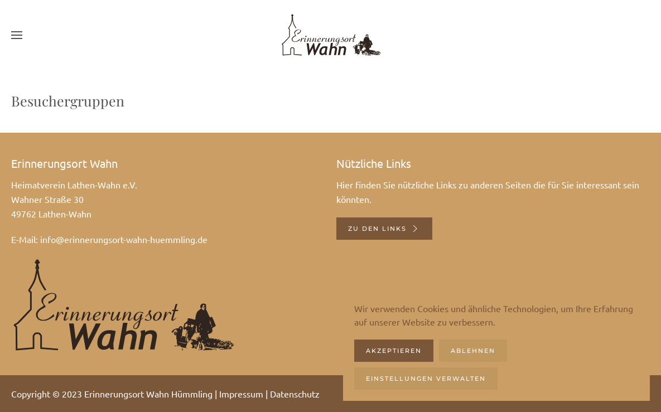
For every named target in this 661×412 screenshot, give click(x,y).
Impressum (241, 393)
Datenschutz (295, 393)
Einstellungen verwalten (426, 378)
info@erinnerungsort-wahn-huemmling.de (124, 239)
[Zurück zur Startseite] (331, 35)
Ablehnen (473, 351)
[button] (16, 35)
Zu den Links (384, 228)
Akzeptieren (394, 351)
